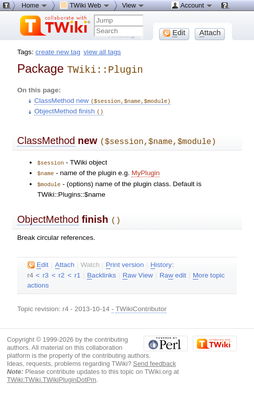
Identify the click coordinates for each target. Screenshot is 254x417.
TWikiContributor (141, 303)
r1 (77, 269)
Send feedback (154, 357)
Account (192, 5)
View (133, 5)
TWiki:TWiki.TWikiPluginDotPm (51, 373)
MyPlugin (146, 169)
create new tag (58, 52)
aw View (137, 269)
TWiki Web (85, 5)
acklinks (101, 269)
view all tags (102, 52)
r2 (62, 269)
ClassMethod (46, 138)
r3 (46, 269)
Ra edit (173, 269)
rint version (125, 259)
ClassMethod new (102, 99)
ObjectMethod (48, 214)
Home (35, 5)
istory (161, 259)
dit (38, 259)
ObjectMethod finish (68, 109)
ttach (65, 259)
